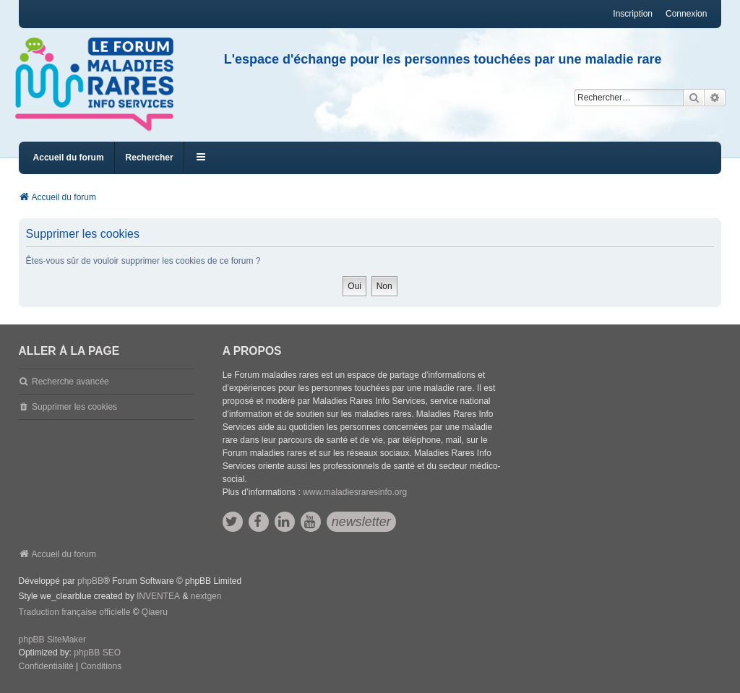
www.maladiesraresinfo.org (355, 492)
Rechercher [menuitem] (149, 157)
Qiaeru (155, 612)
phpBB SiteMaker (52, 639)
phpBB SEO (97, 652)
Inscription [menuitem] (633, 14)
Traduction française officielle (75, 612)
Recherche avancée (70, 381)
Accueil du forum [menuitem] (68, 157)
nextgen (206, 596)
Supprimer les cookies (74, 407)
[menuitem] (46, 667)
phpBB (90, 581)
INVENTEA (158, 596)
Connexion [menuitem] (686, 14)
